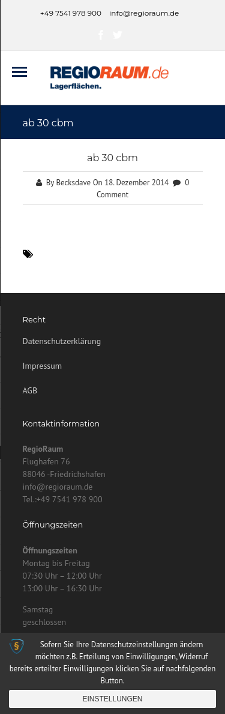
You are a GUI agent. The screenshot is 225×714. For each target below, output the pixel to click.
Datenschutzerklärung (62, 341)
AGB (30, 390)
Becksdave (73, 182)
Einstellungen (112, 699)
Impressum (42, 365)
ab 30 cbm (112, 158)
